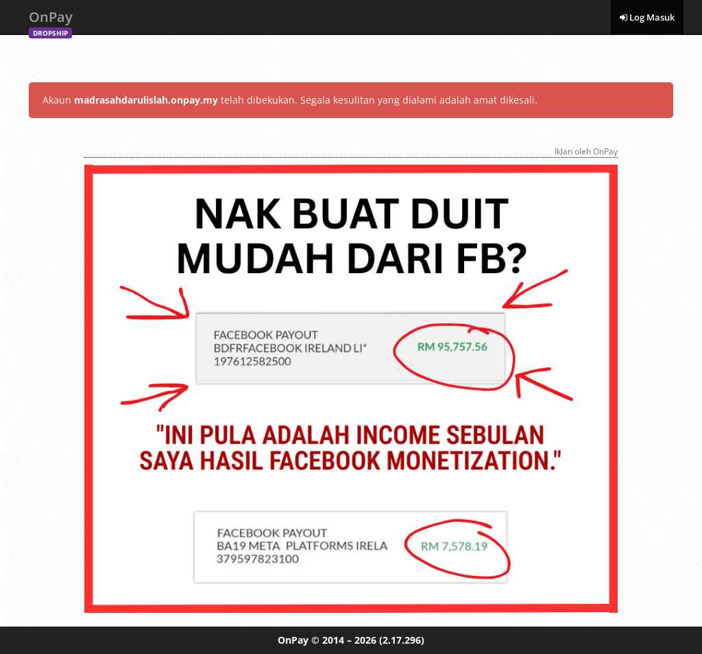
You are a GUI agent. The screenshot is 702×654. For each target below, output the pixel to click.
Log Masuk (647, 17)
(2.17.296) (401, 639)
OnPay (51, 21)
